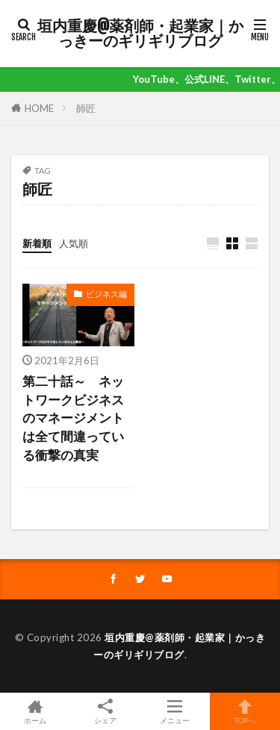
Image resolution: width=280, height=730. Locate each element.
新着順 (37, 243)
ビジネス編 (106, 294)
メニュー (175, 711)
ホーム (35, 711)
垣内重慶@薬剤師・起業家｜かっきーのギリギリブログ (140, 34)
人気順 (73, 243)
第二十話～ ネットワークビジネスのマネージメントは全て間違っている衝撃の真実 (73, 418)
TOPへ (245, 711)
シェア (105, 712)
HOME (39, 108)
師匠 (86, 108)
